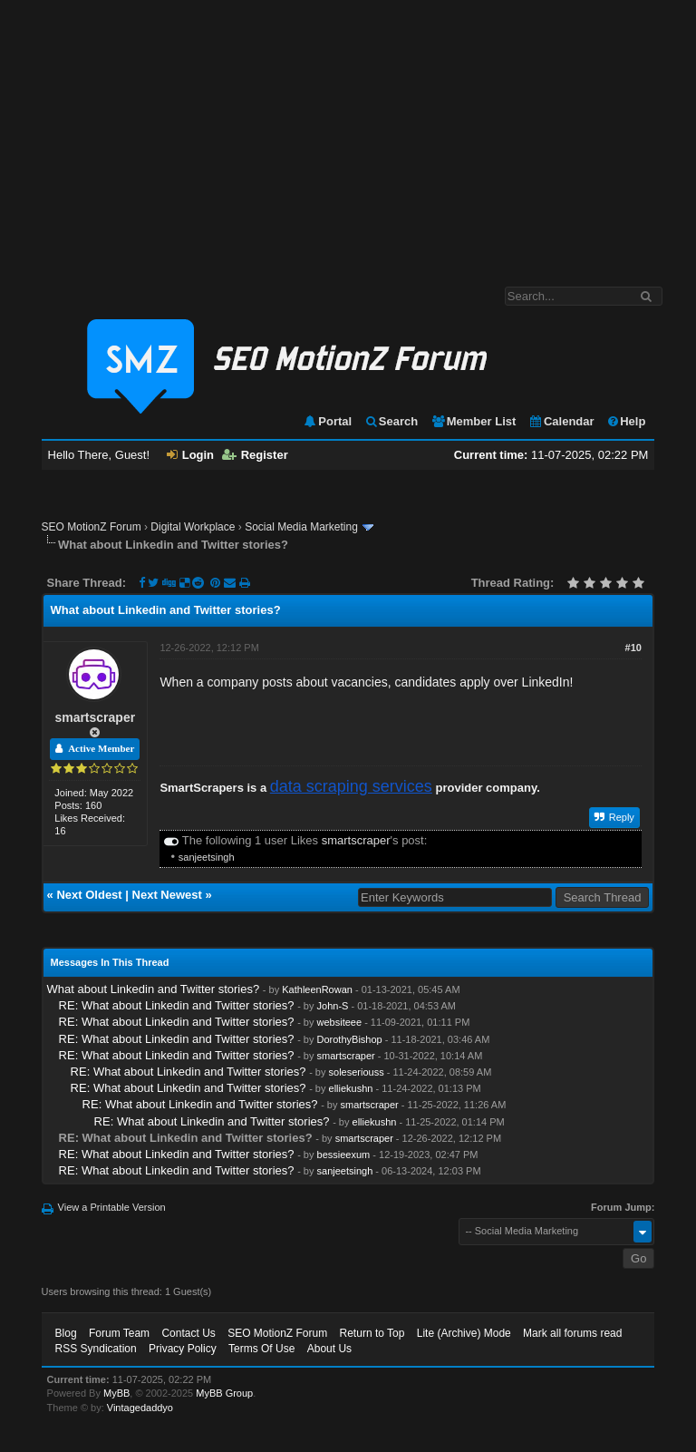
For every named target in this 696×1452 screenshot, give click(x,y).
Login (190, 455)
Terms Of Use (261, 1348)
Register (255, 455)
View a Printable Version (112, 1207)
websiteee (339, 1022)
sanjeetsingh (207, 857)
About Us (329, 1348)
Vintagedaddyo (140, 1407)
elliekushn (351, 1088)
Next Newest (167, 894)
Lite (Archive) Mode (464, 1333)
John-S (333, 1005)
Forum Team (119, 1333)
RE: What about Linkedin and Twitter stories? (177, 1005)
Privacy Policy (183, 1348)
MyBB (116, 1393)
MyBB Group (224, 1393)
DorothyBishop (349, 1039)
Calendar (561, 421)
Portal (327, 421)
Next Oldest (88, 894)
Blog (66, 1333)
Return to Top (372, 1333)
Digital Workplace (192, 527)
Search (391, 421)
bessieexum (344, 1154)
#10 (633, 647)
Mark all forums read (572, 1333)
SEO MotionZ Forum (91, 527)
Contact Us (188, 1333)
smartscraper (94, 717)
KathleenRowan (317, 989)
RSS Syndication (96, 1348)
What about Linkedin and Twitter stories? (153, 989)
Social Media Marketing (301, 527)
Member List (473, 421)
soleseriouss (356, 1072)
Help (625, 421)
